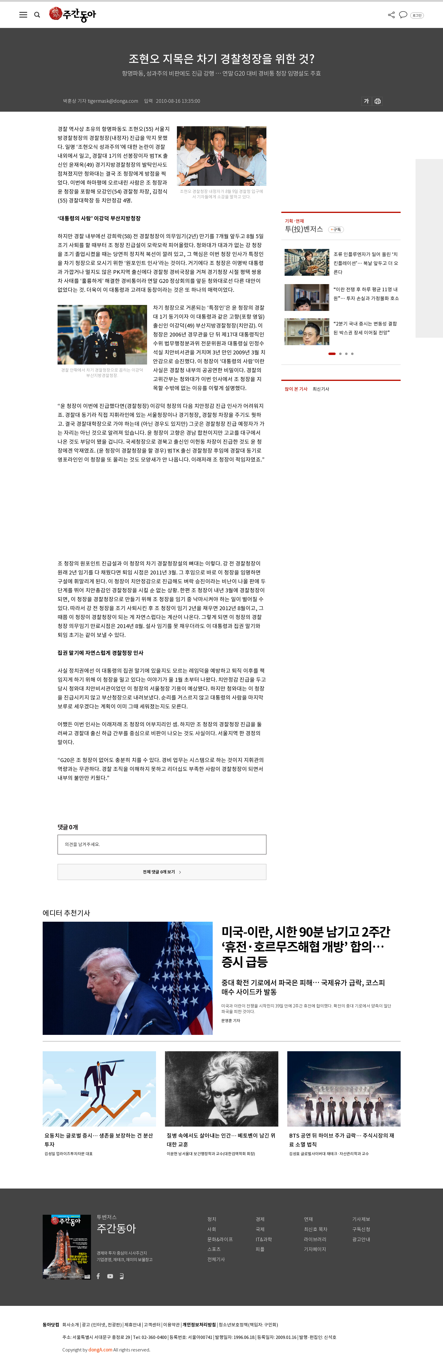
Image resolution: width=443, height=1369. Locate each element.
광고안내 (361, 1239)
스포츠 (214, 1249)
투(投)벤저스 (304, 229)
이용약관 (171, 1325)
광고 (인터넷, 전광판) (102, 1325)
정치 (211, 1219)
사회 (211, 1229)
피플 (260, 1249)
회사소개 (70, 1325)
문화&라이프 (220, 1239)
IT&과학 (264, 1239)
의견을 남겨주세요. (82, 844)
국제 (260, 1229)
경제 (260, 1219)
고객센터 (152, 1325)
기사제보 (361, 1219)
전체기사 (216, 1259)
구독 (337, 229)
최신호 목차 (316, 1229)
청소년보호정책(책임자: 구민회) (248, 1325)
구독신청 (361, 1229)
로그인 (417, 15)
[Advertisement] (147, 510)
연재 (308, 1219)
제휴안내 (132, 1325)
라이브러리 (315, 1239)
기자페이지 (315, 1249)
